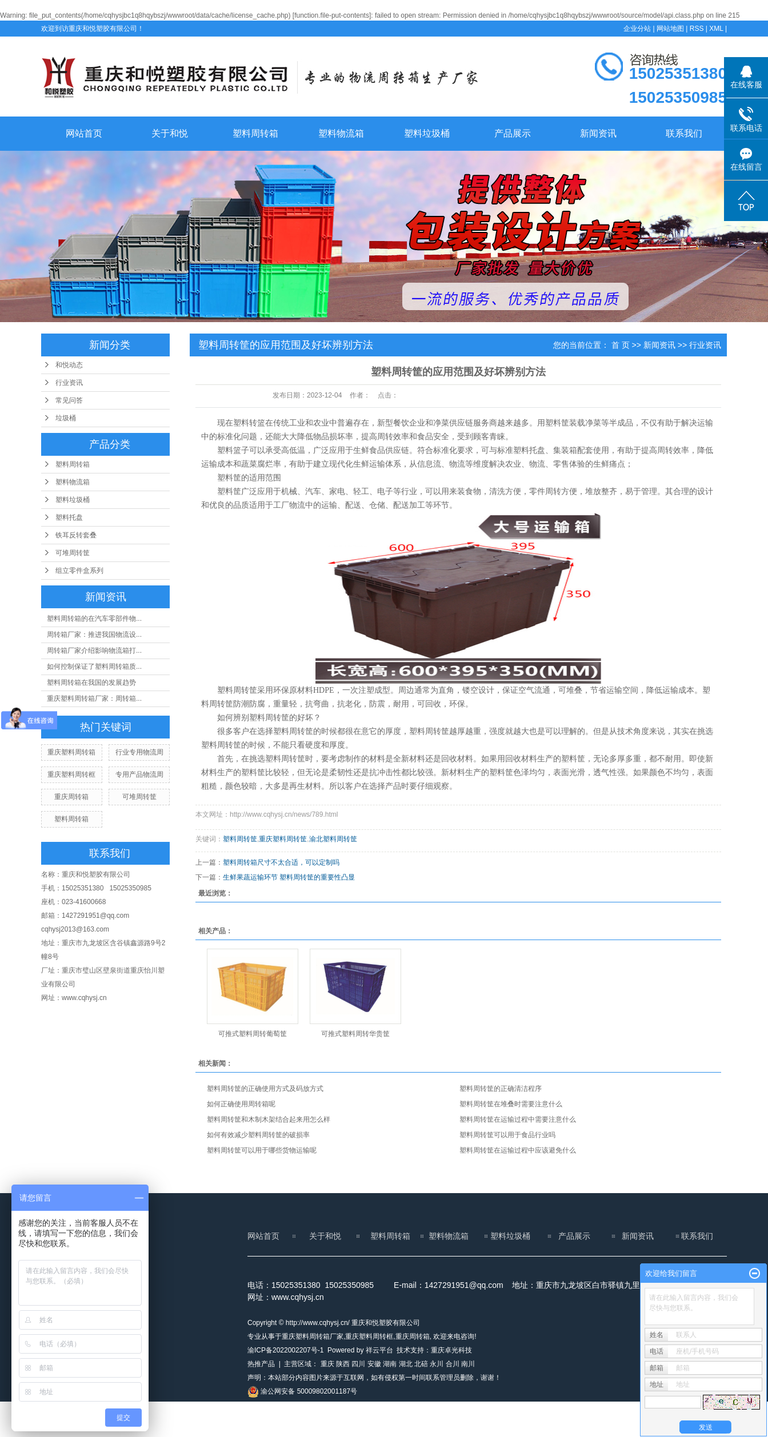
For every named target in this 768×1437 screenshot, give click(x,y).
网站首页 (84, 133)
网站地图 (670, 29)
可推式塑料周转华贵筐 (355, 1034)
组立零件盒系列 (79, 571)
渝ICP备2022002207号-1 (285, 1350)
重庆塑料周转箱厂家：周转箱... (94, 699)
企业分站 (637, 29)
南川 (468, 1364)
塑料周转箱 (255, 133)
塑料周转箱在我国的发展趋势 (91, 683)
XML (716, 29)
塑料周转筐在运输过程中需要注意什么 (517, 1119)
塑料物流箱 (341, 133)
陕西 (343, 1364)
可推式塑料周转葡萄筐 (252, 1034)
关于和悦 (169, 133)
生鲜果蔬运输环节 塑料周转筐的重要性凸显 (289, 877)
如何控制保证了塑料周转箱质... (94, 667)
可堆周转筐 (72, 553)
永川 (436, 1364)
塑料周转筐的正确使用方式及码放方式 (265, 1089)
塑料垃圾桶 (427, 133)
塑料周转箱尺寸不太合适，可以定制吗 (281, 862)
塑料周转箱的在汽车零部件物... (94, 619)
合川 (452, 1364)
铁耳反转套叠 (76, 535)
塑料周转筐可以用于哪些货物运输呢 (262, 1150)
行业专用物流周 (139, 752)
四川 (358, 1364)
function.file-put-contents (331, 15)
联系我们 (684, 133)
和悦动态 (69, 365)
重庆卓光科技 (451, 1350)
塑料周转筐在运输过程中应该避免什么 (517, 1150)
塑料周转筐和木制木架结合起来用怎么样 (268, 1119)
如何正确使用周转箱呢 (241, 1104)
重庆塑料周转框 (71, 774)
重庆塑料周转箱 (71, 752)
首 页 (620, 345)
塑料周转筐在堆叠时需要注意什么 (510, 1104)
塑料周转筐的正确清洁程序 (500, 1089)
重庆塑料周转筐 (283, 839)
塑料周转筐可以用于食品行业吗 (507, 1135)
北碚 (421, 1364)
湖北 (406, 1364)
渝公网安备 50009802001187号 (302, 1391)
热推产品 (261, 1364)
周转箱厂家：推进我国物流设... (94, 635)
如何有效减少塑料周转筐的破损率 (258, 1135)
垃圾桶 (65, 418)
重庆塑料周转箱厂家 (312, 1336)
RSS (697, 29)
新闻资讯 (598, 133)
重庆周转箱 (71, 797)
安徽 (374, 1364)
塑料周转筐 (240, 839)
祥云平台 (379, 1350)
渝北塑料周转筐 (333, 839)
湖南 (390, 1364)
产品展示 (512, 133)
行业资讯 (69, 383)
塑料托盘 (69, 517)
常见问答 (69, 400)
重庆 (327, 1364)
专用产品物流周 (139, 774)
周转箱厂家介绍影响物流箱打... (94, 651)
